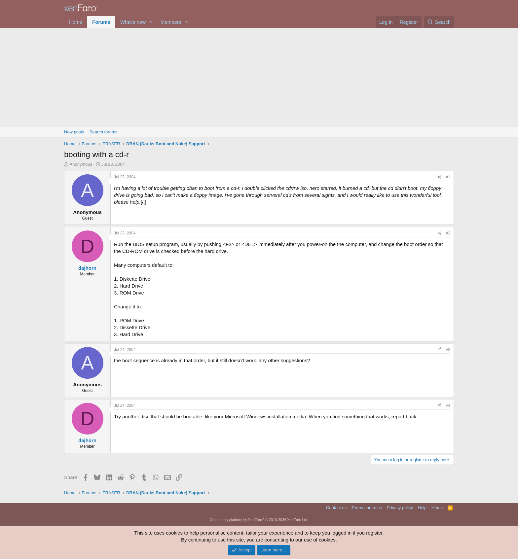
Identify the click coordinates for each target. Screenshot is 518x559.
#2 (448, 233)
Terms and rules (367, 507)
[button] (151, 22)
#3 (448, 349)
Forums (101, 22)
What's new (133, 22)
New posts (74, 131)
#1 (448, 177)
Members (171, 22)
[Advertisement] (259, 77)
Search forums (104, 131)
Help (422, 507)
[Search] (439, 22)
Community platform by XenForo (259, 520)
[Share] (439, 177)
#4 (448, 405)
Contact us (336, 507)
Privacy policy (400, 507)
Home (75, 22)
